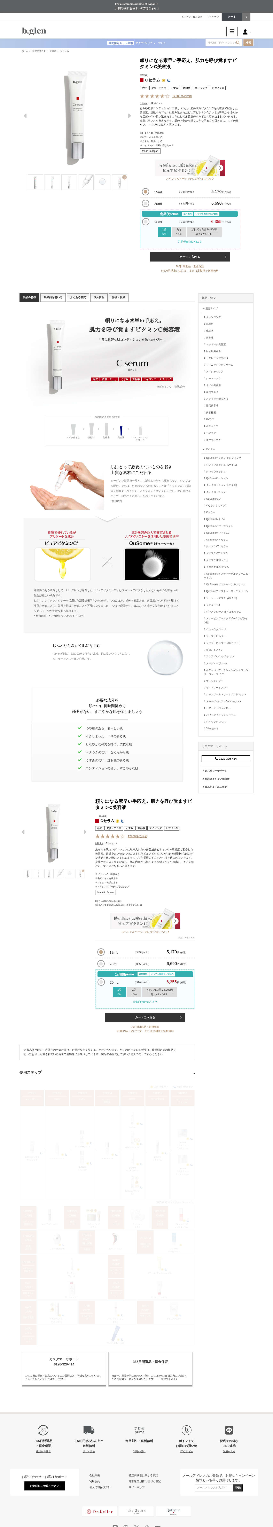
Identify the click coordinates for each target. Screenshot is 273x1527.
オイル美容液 (160, 1223)
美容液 (132, 1099)
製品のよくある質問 (215, 787)
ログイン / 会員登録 (192, 16)
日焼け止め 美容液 (145, 1245)
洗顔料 (57, 1099)
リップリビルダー (57, 1249)
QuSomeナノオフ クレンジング (222, 458)
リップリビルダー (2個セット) (221, 642)
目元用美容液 (157, 1099)
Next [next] (129, 117)
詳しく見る (89, 1451)
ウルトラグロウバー (49, 1224)
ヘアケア (210, 432)
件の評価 (182, 96)
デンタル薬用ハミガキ (115, 1343)
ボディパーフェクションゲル (159, 1273)
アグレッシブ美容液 (216, 358)
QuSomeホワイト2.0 (132, 1192)
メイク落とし (32, 1099)
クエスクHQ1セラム (216, 560)
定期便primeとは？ (190, 241)
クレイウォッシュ (57, 1158)
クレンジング (212, 317)
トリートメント (116, 1294)
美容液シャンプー (28, 1294)
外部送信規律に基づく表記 (145, 1481)
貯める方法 (186, 1451)
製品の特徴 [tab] (29, 297)
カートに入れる (190, 256)
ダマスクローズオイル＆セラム (181, 1225)
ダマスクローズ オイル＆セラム (222, 611)
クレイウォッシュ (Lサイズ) (220, 464)
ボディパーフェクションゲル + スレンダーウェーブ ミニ (226, 672)
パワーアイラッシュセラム (115, 1320)
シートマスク (116, 1223)
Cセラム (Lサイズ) (215, 505)
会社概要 (94, 1475)
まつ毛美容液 (87, 1317)
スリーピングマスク (93, 1225)
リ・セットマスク (137, 1225)
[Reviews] (155, 96)
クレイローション (215, 492)
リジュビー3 (212, 604)
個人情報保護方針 (100, 1487)
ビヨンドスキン (115, 1249)
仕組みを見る (43, 1451)
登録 (238, 1487)
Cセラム (132, 1127)
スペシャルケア (213, 371)
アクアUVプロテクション (173, 1250)
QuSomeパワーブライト (132, 1169)
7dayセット (211, 728)
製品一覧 (209, 297)
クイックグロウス (174, 1319)
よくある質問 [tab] (78, 297)
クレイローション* (82, 1147)
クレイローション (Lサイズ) (220, 485)
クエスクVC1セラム (216, 546)
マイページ (213, 16)
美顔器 (87, 1249)
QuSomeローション (82, 1168)
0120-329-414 (226, 758)
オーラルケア (28, 1340)
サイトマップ (137, 1487)
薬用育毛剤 (28, 1317)
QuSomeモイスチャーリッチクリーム (182, 1171)
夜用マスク (72, 1223)
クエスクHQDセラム (216, 567)
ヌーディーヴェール (71, 1274)
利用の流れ (139, 1451)
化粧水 (82, 1099)
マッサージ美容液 (107, 1100)
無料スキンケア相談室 (216, 779)
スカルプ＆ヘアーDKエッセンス (57, 1320)
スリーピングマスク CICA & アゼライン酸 (226, 620)
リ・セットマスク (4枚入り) (220, 598)
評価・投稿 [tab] (118, 297)
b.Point (143, 103)
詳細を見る (229, 1451)
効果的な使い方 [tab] (53, 297)
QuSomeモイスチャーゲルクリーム (182, 1145)
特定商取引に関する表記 (143, 1475)
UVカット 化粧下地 (28, 1269)
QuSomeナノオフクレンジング (32, 1158)
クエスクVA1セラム (216, 553)
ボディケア (211, 426)
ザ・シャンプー (71, 1297)
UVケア (209, 419)
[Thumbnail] (35, 182)
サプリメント (145, 1317)
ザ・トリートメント (159, 1297)
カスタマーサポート (215, 770)
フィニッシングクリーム (182, 1100)
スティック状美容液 (28, 1223)
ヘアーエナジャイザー (217, 708)
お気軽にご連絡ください (44, 1485)
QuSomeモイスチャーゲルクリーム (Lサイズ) (226, 575)
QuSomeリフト (107, 1158)
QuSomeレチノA (132, 1147)
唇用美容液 (28, 1247)
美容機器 (210, 412)
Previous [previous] (26, 117)
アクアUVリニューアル (136, 43)
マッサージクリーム (116, 1271)
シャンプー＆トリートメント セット (225, 694)
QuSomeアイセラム (157, 1158)
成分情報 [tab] (99, 297)
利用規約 (94, 1481)
